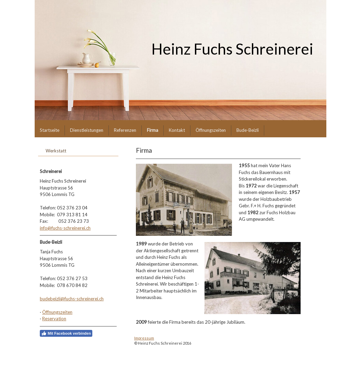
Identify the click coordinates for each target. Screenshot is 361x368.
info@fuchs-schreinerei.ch (65, 228)
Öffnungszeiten (57, 312)
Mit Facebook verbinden (66, 333)
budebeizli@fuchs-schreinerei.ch (72, 298)
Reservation (54, 318)
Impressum (144, 338)
